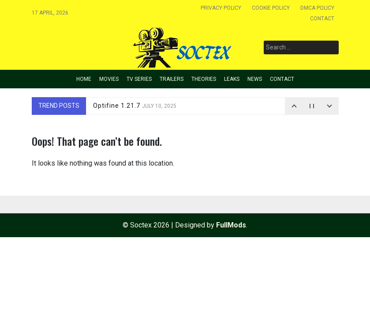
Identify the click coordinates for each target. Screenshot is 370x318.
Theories (203, 79)
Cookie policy (271, 8)
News (254, 79)
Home (83, 79)
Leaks (231, 79)
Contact (322, 18)
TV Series (139, 79)
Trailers (171, 79)
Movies (109, 79)
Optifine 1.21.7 (134, 105)
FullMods (231, 225)
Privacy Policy (221, 8)
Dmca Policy (317, 8)
